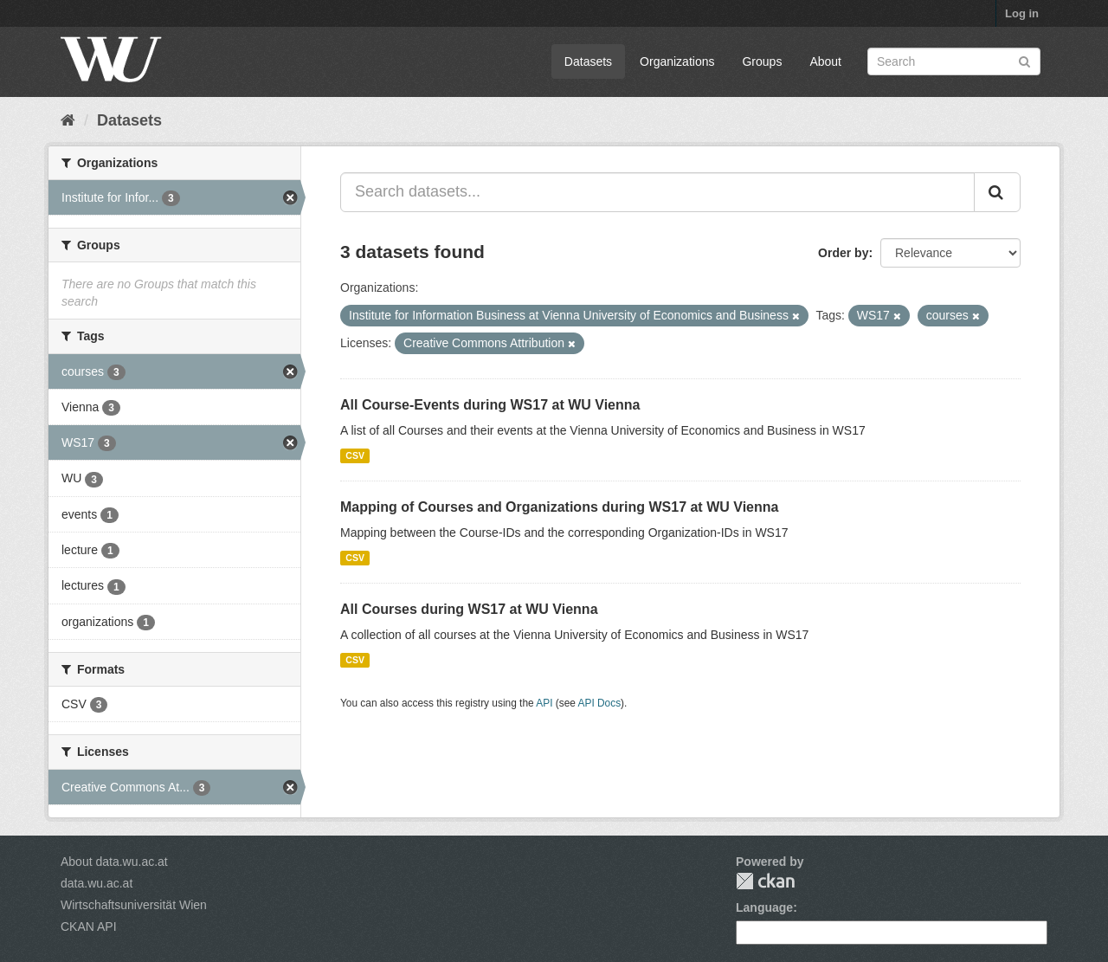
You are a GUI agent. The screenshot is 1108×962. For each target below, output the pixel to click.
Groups (762, 61)
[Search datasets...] (657, 192)
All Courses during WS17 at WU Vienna (469, 609)
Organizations (677, 61)
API (544, 703)
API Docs (600, 703)
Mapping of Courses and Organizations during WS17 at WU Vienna (559, 507)
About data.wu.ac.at (114, 861)
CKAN (765, 881)
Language (764, 907)
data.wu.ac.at (96, 883)
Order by (843, 253)
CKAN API (89, 926)
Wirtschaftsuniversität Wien (134, 905)
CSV (354, 455)
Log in (1022, 13)
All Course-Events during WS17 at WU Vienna (490, 404)
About (825, 61)
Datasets (588, 61)
